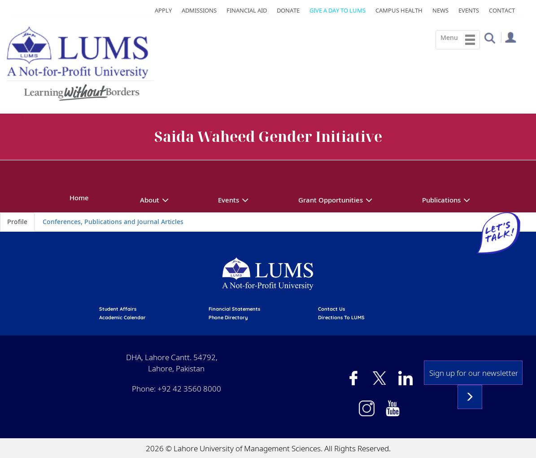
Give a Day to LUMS (337, 10)
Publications (441, 199)
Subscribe (470, 397)
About (149, 199)
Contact (502, 10)
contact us (331, 309)
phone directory (228, 317)
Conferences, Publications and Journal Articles (113, 221)
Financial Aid (247, 10)
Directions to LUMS (341, 317)
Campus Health (399, 10)
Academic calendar (122, 317)
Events (468, 10)
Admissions (199, 10)
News (440, 10)
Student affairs (117, 309)
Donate (288, 10)
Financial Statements (234, 309)
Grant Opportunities (330, 199)
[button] (489, 37)
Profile (17, 221)
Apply (163, 10)
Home (79, 197)
